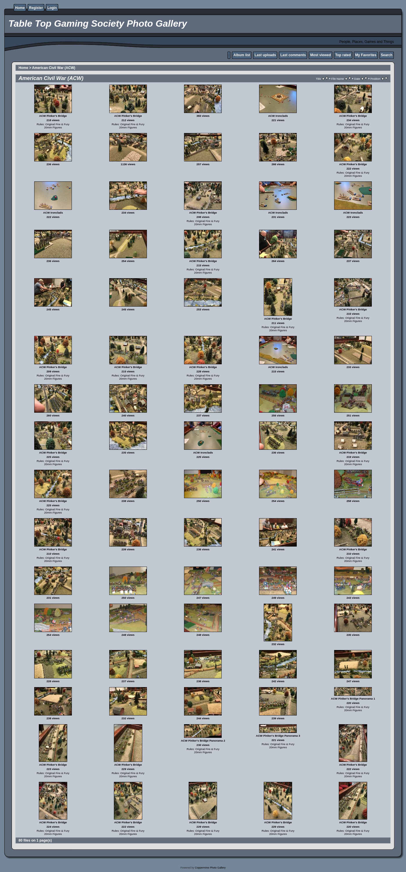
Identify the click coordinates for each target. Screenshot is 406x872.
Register (36, 8)
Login (52, 8)
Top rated (343, 55)
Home (20, 8)
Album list (241, 55)
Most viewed (320, 55)
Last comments (293, 55)
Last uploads (265, 55)
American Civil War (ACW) (53, 68)
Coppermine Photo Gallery (210, 867)
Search (386, 55)
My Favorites (365, 55)
